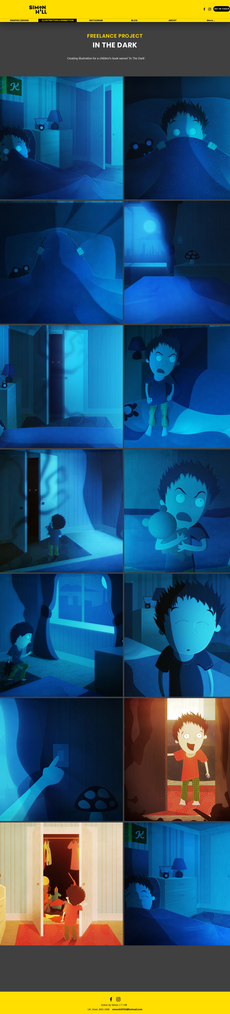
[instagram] (210, 9)
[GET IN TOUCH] (221, 9)
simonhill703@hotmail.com (127, 1009)
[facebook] (204, 9)
